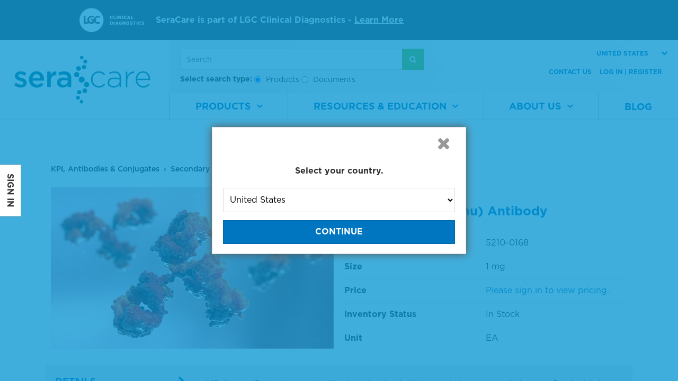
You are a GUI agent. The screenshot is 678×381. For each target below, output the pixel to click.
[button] (443, 143)
